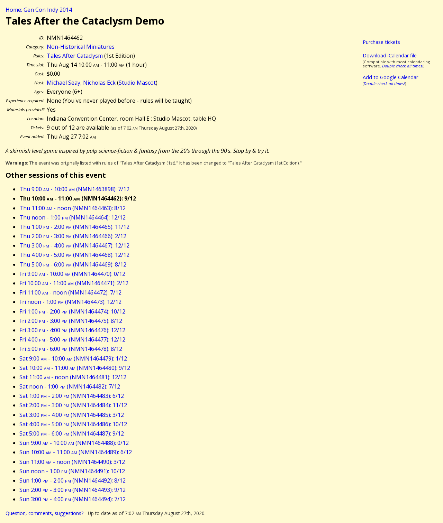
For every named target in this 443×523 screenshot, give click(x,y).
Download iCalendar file (390, 55)
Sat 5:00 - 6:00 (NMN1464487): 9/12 (71, 433)
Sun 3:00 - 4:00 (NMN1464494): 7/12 (72, 499)
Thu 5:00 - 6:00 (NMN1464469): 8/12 (72, 264)
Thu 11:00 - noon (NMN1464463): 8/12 (72, 208)
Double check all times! (402, 65)
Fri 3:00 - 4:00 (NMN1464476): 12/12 (72, 330)
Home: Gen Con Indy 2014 (39, 9)
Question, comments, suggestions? (44, 513)
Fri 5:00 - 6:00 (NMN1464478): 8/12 (70, 349)
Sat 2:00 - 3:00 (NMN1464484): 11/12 (73, 405)
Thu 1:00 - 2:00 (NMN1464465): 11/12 (74, 227)
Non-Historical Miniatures (81, 46)
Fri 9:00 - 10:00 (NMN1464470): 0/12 (72, 274)
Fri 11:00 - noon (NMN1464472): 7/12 (70, 292)
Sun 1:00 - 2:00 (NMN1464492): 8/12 (72, 480)
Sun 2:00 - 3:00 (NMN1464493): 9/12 (72, 490)
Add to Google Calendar (390, 77)
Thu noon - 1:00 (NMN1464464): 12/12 (72, 217)
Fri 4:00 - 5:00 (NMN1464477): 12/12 (72, 339)
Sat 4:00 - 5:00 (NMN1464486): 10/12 (73, 424)
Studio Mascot (137, 82)
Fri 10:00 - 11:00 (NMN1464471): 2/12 (73, 283)
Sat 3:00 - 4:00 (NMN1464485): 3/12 (71, 415)
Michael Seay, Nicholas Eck (81, 82)
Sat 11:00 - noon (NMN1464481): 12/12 (72, 377)
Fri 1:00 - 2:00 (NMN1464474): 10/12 (72, 311)
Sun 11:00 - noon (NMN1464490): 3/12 (72, 462)
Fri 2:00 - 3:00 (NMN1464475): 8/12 (70, 321)
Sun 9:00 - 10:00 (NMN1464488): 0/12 (74, 443)
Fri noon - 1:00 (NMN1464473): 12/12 (70, 302)
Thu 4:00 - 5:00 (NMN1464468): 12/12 (74, 255)
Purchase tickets (381, 42)
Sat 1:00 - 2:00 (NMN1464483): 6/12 (71, 396)
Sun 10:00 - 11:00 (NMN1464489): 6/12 (75, 452)
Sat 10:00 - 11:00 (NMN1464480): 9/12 (74, 368)
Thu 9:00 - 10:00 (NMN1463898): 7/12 (74, 189)
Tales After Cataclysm (75, 55)
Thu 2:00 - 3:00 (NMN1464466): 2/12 (72, 236)
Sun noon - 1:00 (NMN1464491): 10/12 (72, 471)
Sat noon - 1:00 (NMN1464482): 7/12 (69, 386)
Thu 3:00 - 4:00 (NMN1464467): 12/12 (74, 245)
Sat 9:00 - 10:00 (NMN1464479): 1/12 (73, 358)
